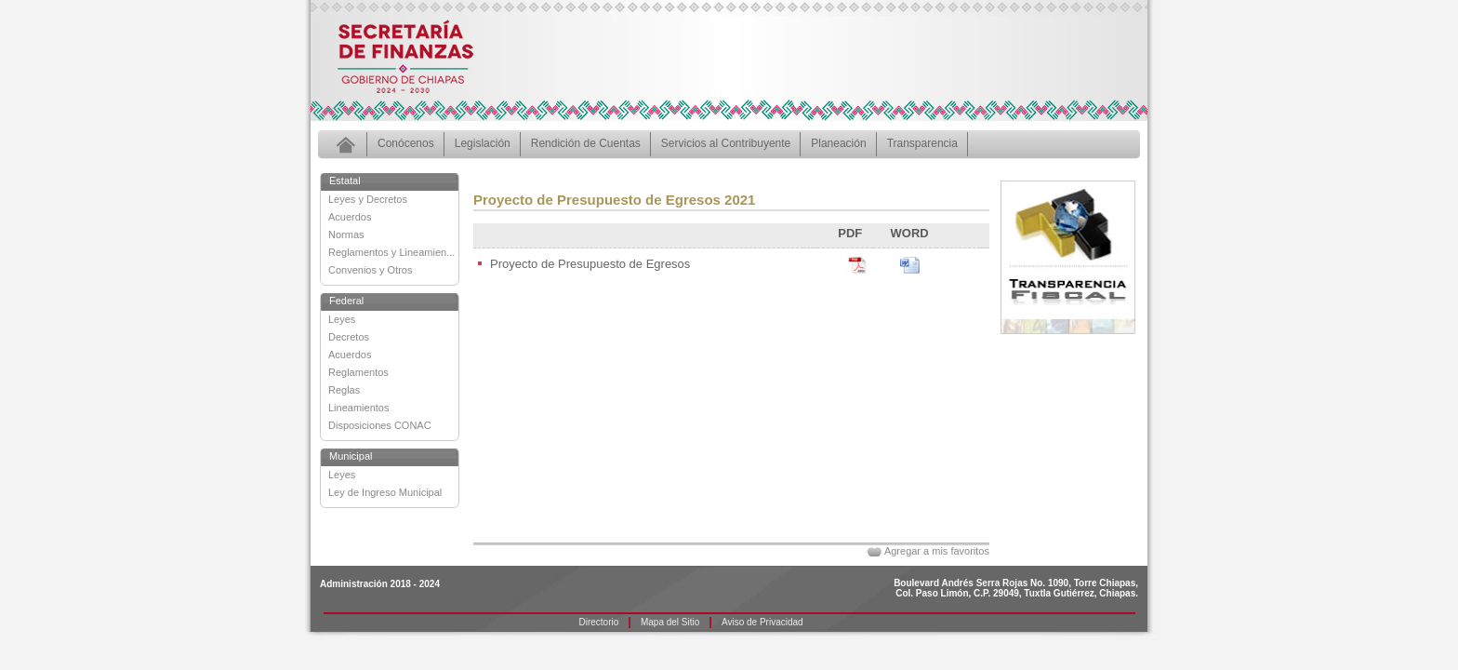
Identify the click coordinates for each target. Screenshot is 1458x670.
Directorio (599, 622)
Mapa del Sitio (670, 622)
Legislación (482, 143)
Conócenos (406, 143)
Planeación (838, 143)
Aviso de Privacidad (762, 622)
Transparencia (922, 143)
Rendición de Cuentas (586, 143)
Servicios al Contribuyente (725, 143)
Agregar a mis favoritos (936, 550)
